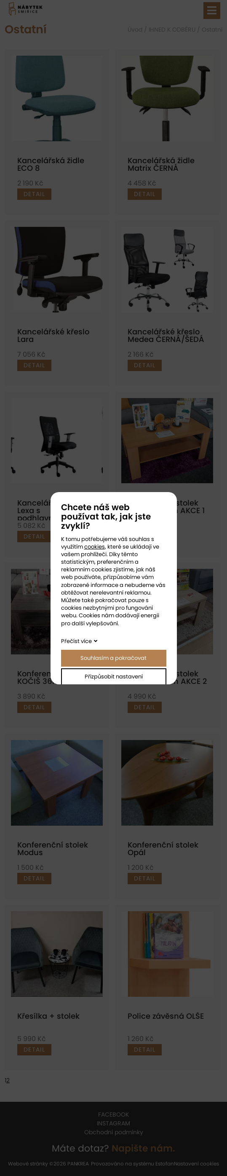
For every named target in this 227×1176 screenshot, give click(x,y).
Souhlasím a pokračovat (113, 658)
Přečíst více (76, 641)
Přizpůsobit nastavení (114, 677)
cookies (94, 547)
